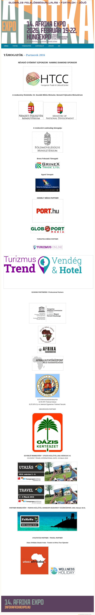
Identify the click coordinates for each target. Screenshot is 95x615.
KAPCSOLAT (39, 46)
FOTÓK (15, 46)
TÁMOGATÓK (26, 46)
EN (59, 46)
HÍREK (6, 46)
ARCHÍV (51, 46)
